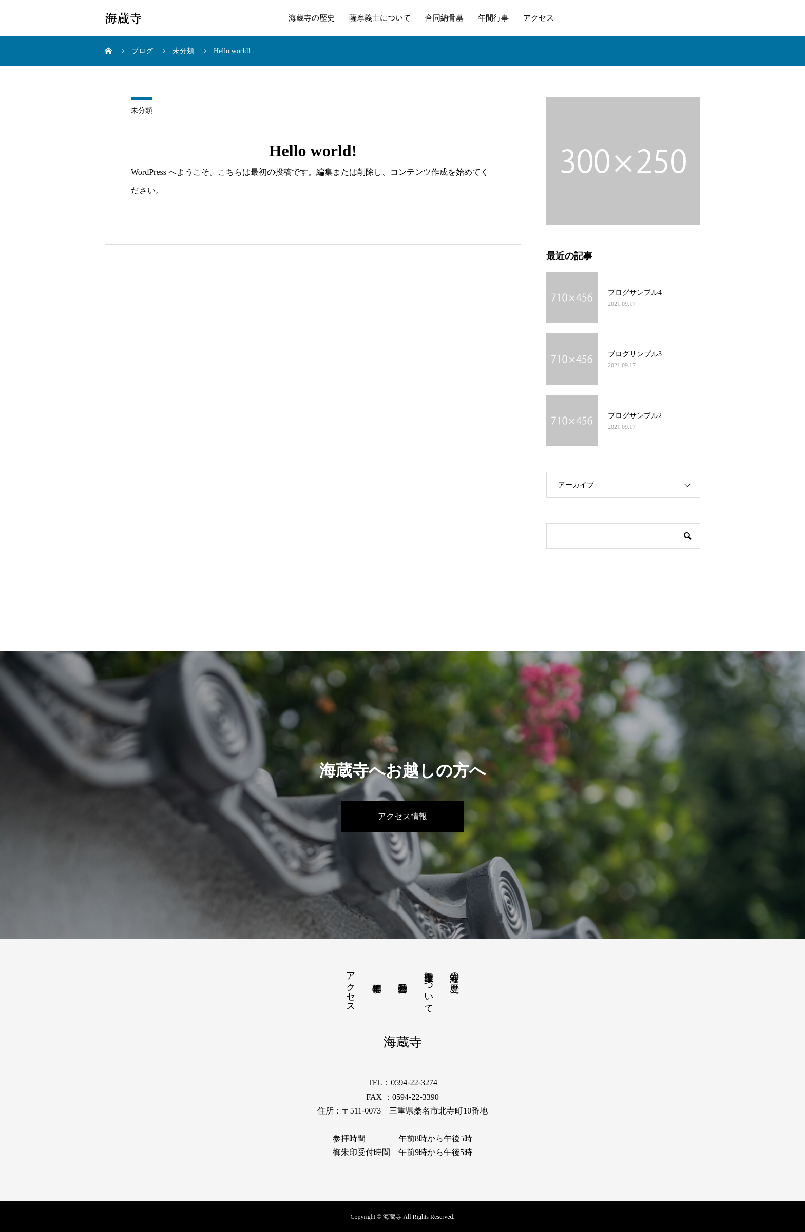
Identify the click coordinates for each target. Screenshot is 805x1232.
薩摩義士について (380, 18)
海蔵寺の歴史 (312, 18)
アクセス (538, 18)
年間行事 (493, 18)
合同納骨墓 (444, 18)
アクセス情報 (402, 816)
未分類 (141, 110)
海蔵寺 (123, 18)
